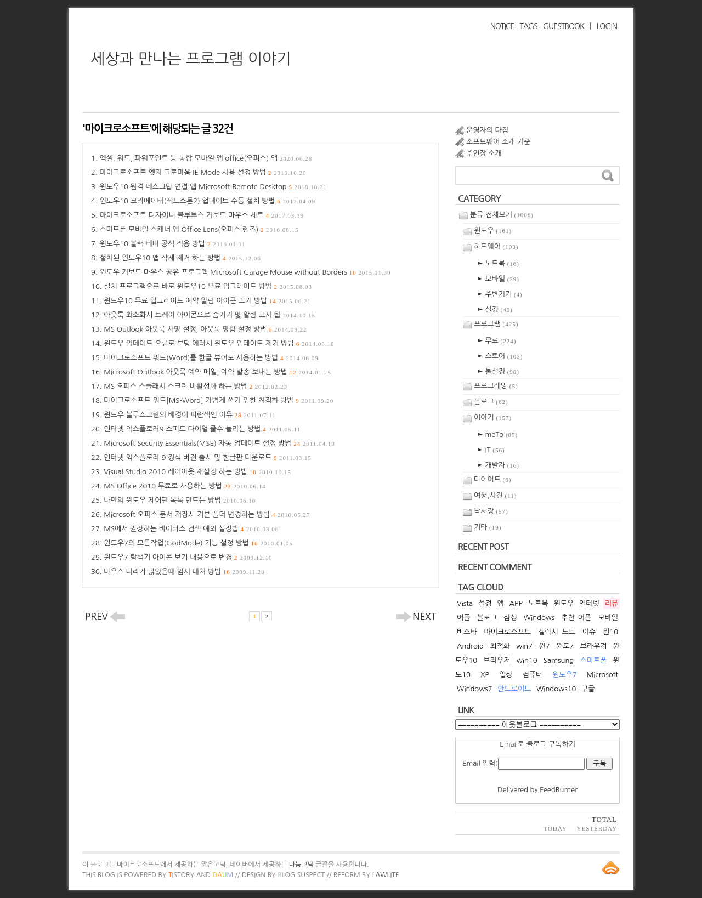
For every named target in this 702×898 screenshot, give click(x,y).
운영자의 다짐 (487, 130)
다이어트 (492, 479)
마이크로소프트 (507, 631)
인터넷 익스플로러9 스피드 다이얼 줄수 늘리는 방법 (202, 429)
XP (484, 674)
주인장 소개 (484, 153)
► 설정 (495, 309)
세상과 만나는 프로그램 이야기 (190, 58)
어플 (463, 617)
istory (181, 875)
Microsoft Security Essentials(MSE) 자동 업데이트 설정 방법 (219, 443)
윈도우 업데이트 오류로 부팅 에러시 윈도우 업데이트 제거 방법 (219, 343)
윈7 (544, 646)
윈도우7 (564, 674)
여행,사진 (495, 495)
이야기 (493, 417)
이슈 (589, 631)
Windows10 (556, 688)
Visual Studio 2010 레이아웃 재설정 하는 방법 (197, 471)
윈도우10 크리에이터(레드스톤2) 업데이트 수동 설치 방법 (207, 200)
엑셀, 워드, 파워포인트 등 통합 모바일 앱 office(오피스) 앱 (205, 158)
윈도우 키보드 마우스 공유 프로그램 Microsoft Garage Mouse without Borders (244, 272)
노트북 (538, 603)
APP (516, 603)
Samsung (559, 660)
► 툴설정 (498, 371)
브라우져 (593, 646)
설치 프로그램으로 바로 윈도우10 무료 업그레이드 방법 (208, 286)
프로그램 (496, 323)
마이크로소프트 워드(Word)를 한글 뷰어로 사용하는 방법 (211, 357)
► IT (491, 449)
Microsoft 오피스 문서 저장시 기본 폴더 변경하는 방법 (207, 514)
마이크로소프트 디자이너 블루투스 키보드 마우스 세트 (201, 215)
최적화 (500, 646)
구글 (588, 688)
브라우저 (497, 660)
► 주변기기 (500, 294)
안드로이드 (514, 688)
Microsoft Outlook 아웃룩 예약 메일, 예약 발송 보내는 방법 (217, 372)
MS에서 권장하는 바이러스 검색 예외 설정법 (191, 528)
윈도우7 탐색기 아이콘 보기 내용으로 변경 (188, 557)
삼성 (510, 617)
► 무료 (497, 340)
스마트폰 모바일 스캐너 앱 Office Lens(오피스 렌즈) (198, 229)
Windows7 (474, 688)
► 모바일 (498, 278)
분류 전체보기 (502, 214)
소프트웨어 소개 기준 (498, 141)
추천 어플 (576, 617)
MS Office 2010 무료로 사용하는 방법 (184, 486)
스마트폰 (593, 660)
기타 (487, 527)
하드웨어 (496, 246)
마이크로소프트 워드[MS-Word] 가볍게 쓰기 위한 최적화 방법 (218, 400)
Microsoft (602, 674)
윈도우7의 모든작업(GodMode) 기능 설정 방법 (198, 543)
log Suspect (301, 875)
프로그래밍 (496, 385)
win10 (527, 660)
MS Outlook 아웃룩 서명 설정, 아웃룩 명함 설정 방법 (205, 329)
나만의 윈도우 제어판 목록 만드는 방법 (180, 500)
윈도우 (493, 230)
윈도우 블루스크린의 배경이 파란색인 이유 (190, 414)
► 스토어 (500, 356)
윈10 (610, 631)
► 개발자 (498, 465)
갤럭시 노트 (556, 631)
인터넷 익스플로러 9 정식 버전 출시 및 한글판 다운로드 (208, 457)
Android (470, 646)
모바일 (608, 617)
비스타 (467, 631)
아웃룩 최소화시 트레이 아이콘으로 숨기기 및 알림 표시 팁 (209, 315)
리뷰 (611, 603)
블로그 (491, 401)
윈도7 (565, 646)
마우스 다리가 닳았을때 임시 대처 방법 (184, 571)
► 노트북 (498, 263)
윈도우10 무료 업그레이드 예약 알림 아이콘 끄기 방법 (207, 300)
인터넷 (589, 603)
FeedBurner (559, 789)
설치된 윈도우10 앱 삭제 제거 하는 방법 (180, 258)
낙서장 (491, 511)
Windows (539, 617)
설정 (484, 603)
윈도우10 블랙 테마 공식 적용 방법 (172, 243)
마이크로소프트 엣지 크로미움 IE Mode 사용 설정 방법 (202, 172)
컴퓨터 (532, 674)
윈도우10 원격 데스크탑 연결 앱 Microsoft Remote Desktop (213, 186)
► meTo (498, 434)
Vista (465, 603)
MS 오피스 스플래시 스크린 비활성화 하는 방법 (195, 386)
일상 (505, 674)
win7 (524, 646)
